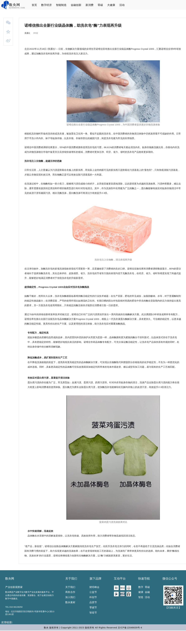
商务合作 (70, 592)
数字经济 (46, 5)
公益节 (93, 592)
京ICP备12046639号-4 (130, 627)
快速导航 (144, 578)
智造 (140, 597)
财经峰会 (94, 587)
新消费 (90, 5)
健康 (140, 592)
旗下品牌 (95, 578)
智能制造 (61, 5)
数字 (140, 587)
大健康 (111, 5)
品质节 (93, 602)
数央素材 (70, 602)
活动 (122, 5)
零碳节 (93, 607)
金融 (147, 592)
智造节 (93, 612)
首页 (34, 5)
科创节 (93, 597)
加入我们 (70, 597)
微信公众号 (169, 578)
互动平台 (120, 578)
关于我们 (71, 578)
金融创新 (76, 5)
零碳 (100, 5)
